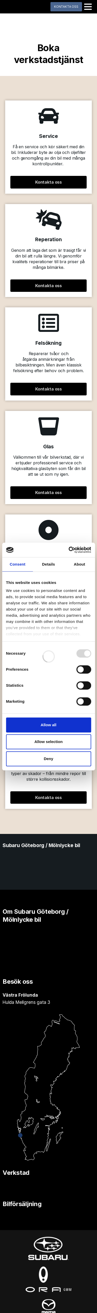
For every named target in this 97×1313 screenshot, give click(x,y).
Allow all (48, 725)
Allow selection (48, 741)
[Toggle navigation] (88, 6)
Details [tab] (48, 564)
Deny (48, 758)
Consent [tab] (17, 564)
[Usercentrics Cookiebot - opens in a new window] (69, 549)
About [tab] (79, 564)
